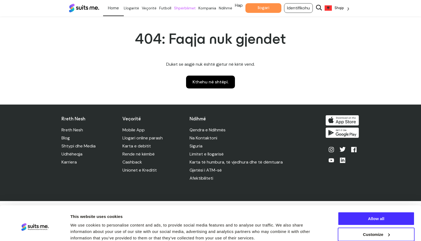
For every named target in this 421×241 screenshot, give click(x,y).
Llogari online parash (143, 138)
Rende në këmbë (139, 154)
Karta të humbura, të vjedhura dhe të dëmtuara (236, 162)
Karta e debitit (137, 146)
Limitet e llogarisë (207, 154)
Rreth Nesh (72, 130)
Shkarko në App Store (343, 120)
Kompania (209, 8)
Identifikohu (300, 8)
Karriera (69, 162)
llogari (265, 7)
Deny (376, 227)
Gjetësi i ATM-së (206, 170)
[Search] (321, 8)
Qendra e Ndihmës (208, 130)
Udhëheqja (71, 154)
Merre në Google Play (343, 133)
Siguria (196, 146)
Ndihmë (227, 8)
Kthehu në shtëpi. (210, 82)
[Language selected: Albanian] (339, 8)
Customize (376, 212)
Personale (115, 8)
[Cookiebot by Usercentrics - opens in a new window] (34, 231)
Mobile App (134, 130)
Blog (65, 138)
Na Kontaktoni (203, 138)
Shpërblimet (187, 8)
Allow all (376, 196)
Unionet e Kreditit (140, 170)
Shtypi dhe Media (78, 146)
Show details (82, 230)
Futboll (167, 8)
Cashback (132, 162)
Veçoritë (151, 8)
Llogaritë (133, 8)
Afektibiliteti (201, 178)
